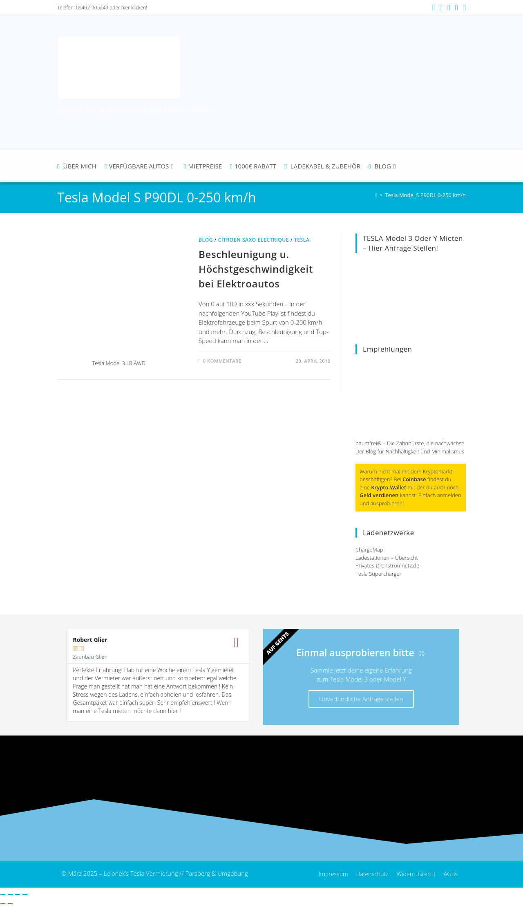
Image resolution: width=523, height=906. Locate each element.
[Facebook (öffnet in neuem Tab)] (433, 8)
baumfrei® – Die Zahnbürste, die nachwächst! (410, 443)
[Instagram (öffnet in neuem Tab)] (441, 8)
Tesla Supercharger (378, 573)
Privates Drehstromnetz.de (387, 565)
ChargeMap (369, 549)
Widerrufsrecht (414, 874)
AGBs (450, 874)
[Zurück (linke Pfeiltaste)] (3, 903)
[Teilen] (17, 894)
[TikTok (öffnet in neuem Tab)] (463, 8)
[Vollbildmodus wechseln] (10, 894)
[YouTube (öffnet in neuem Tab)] (449, 8)
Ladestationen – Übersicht (386, 557)
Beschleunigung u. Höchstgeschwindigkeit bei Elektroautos (256, 268)
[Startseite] (376, 195)
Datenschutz (368, 874)
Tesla (302, 239)
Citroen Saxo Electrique (253, 239)
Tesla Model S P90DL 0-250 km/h (425, 195)
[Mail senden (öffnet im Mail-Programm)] (456, 8)
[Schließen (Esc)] (25, 894)
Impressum (326, 874)
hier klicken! (134, 7)
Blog (206, 239)
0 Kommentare (222, 361)
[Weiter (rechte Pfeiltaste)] (10, 903)
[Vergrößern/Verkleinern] (3, 894)
